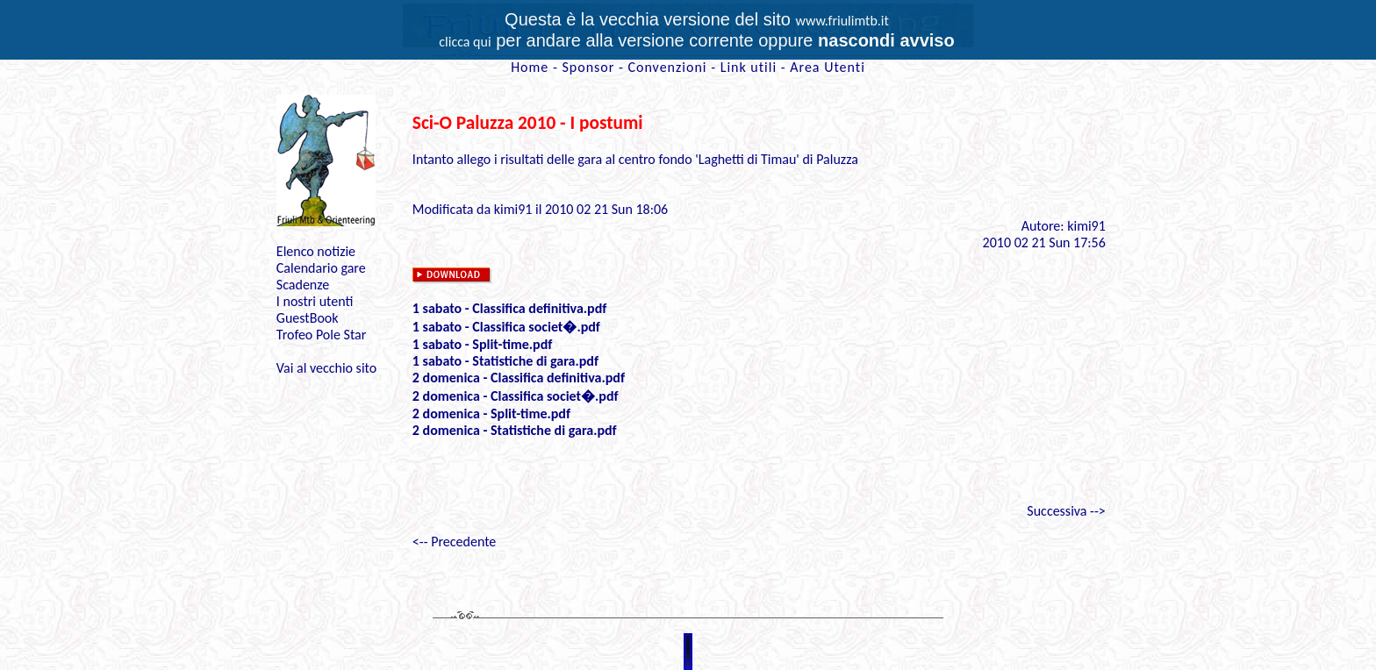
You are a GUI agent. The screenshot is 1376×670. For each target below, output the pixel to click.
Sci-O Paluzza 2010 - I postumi (527, 122)
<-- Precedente (454, 541)
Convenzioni (666, 67)
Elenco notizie (315, 251)
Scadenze (302, 284)
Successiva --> (1066, 510)
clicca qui (465, 41)
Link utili (748, 67)
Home (529, 67)
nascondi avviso (886, 40)
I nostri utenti (315, 301)
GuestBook (307, 318)
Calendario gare (321, 268)
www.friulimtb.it (842, 20)
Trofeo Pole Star (321, 334)
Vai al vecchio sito (326, 368)
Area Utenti (827, 67)
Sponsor (588, 67)
